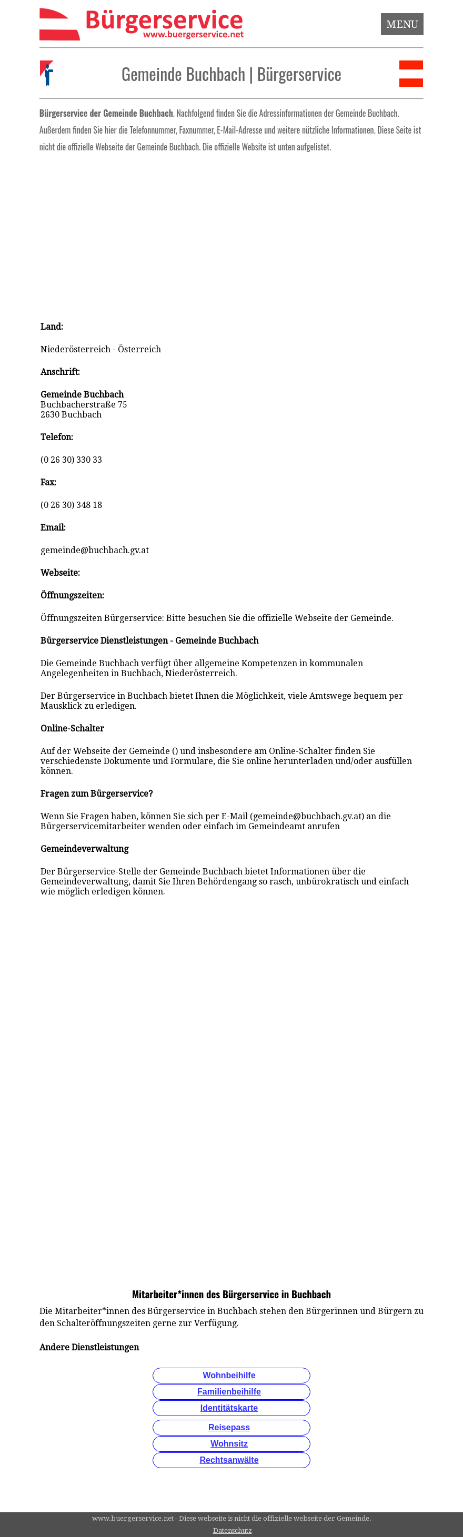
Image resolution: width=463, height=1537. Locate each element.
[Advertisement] (231, 233)
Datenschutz (232, 1530)
